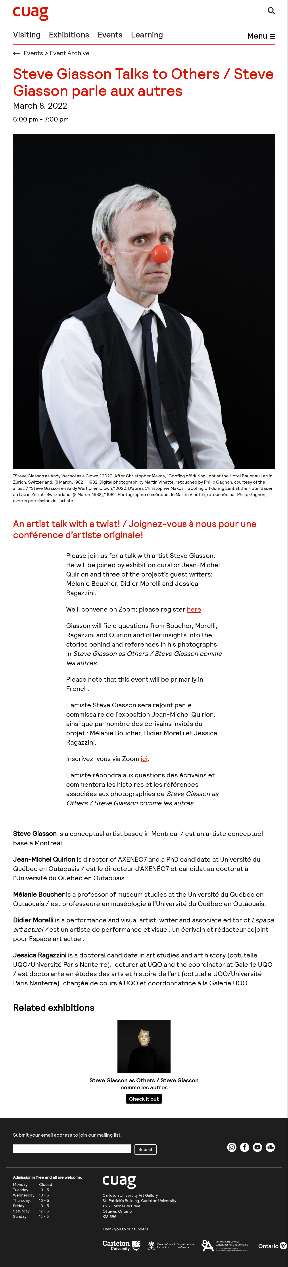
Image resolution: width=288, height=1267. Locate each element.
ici (144, 758)
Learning (147, 34)
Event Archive (69, 53)
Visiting (26, 34)
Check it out (144, 1098)
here (194, 609)
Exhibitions (69, 34)
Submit (145, 1149)
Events (110, 34)
